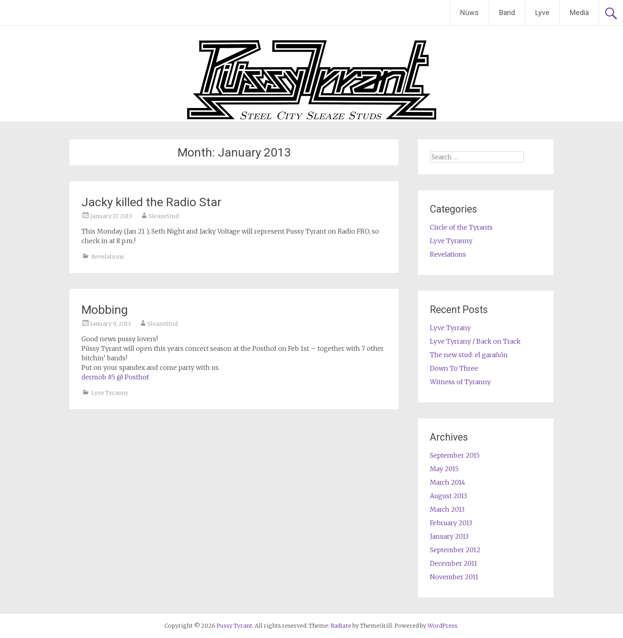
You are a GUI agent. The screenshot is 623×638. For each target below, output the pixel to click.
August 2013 (448, 496)
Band (507, 12)
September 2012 (455, 550)
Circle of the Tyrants (461, 227)
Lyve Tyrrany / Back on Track (475, 341)
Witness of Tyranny (460, 382)
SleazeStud (164, 216)
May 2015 (444, 469)
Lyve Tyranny (109, 392)
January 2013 (449, 536)
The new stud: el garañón (469, 355)
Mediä (579, 12)
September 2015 (455, 455)
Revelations (107, 256)
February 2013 (451, 523)
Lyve (542, 12)
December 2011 (453, 563)
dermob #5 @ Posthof (115, 377)
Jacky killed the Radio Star (151, 202)
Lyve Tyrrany (450, 328)
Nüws (469, 12)
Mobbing (104, 310)
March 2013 (447, 509)
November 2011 (454, 577)
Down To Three (454, 368)
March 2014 (447, 482)
